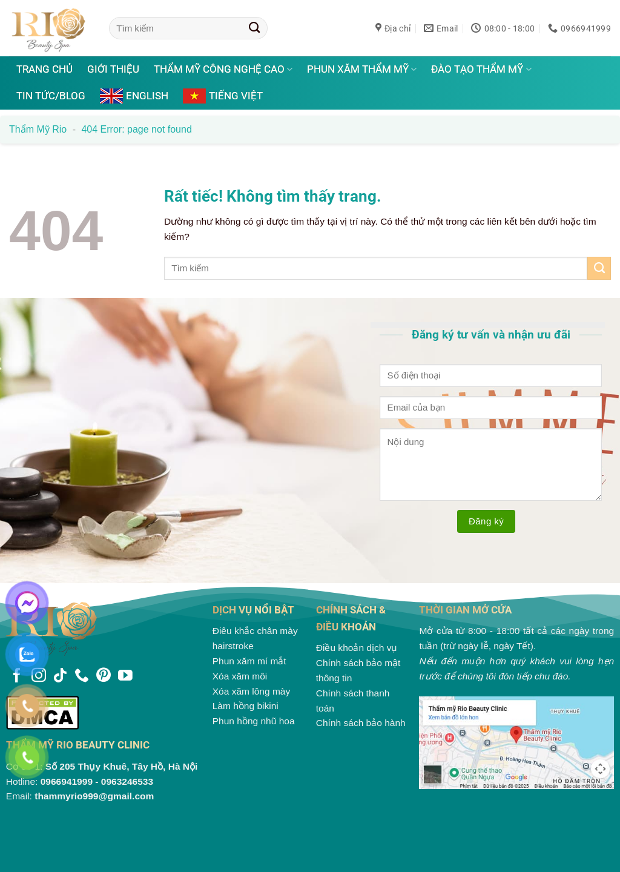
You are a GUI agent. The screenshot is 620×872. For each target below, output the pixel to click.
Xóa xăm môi (240, 676)
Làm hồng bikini (246, 706)
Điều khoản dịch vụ (357, 647)
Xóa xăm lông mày (252, 691)
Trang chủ (44, 69)
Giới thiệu (113, 69)
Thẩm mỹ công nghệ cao (223, 69)
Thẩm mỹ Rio (38, 129)
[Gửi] (254, 27)
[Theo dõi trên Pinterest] (103, 676)
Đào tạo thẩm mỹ (481, 69)
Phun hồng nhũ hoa (254, 721)
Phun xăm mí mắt (249, 661)
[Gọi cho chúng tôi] (81, 676)
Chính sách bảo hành (361, 723)
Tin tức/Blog (50, 96)
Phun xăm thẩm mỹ (362, 69)
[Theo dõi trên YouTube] (125, 676)
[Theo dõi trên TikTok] (60, 676)
